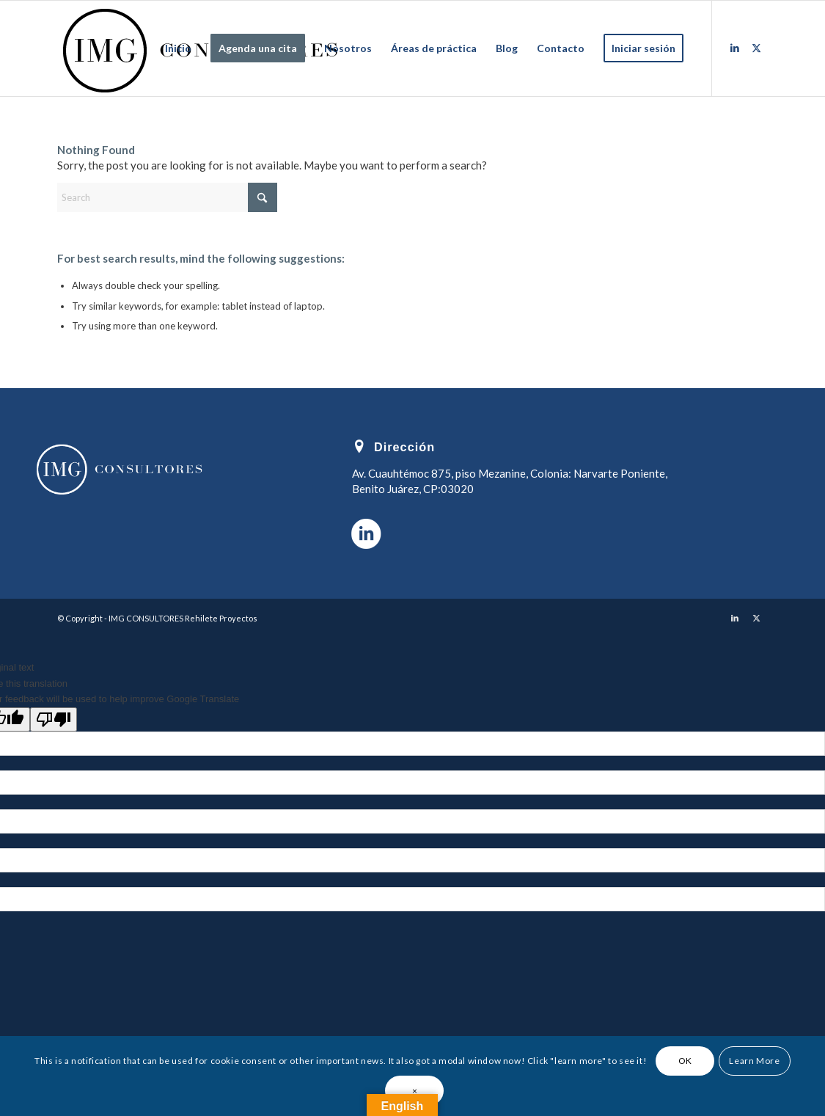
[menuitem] (178, 48)
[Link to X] (757, 48)
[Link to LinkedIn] (735, 48)
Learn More (754, 1060)
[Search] (167, 197)
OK (685, 1060)
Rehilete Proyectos (221, 618)
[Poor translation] (53, 719)
